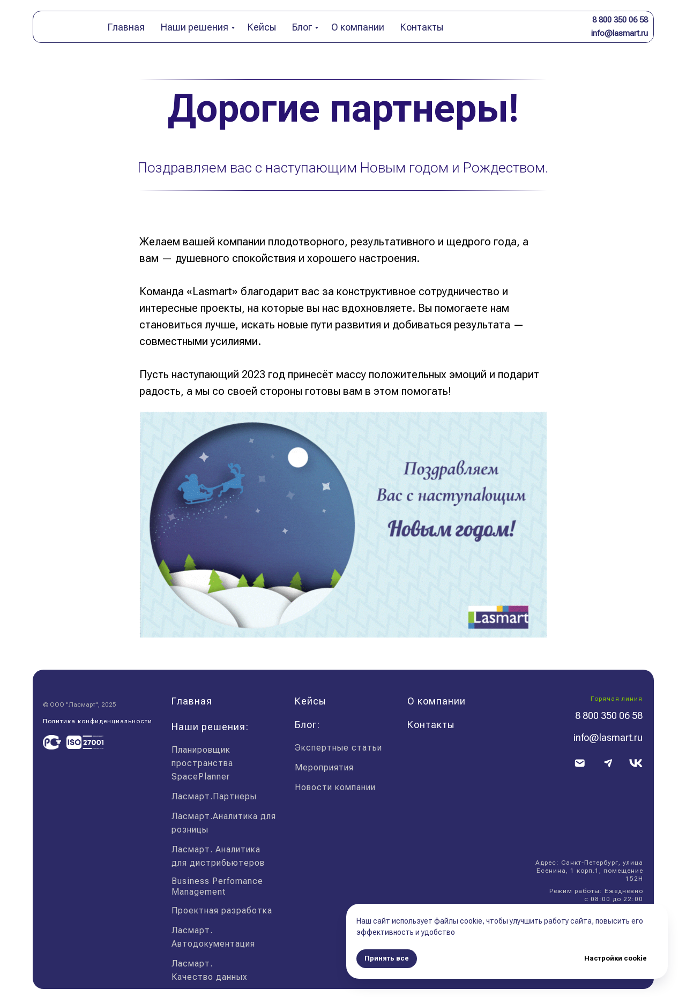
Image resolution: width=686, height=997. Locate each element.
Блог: (307, 724)
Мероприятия (324, 767)
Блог (302, 27)
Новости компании (335, 787)
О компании (357, 27)
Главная (126, 27)
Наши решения (194, 27)
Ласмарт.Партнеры (214, 796)
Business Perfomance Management (217, 886)
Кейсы (262, 27)
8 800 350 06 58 (620, 20)
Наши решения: (210, 726)
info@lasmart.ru (619, 33)
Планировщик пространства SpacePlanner (202, 763)
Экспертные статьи (338, 748)
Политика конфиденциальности (97, 721)
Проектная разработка (222, 910)
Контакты (421, 27)
